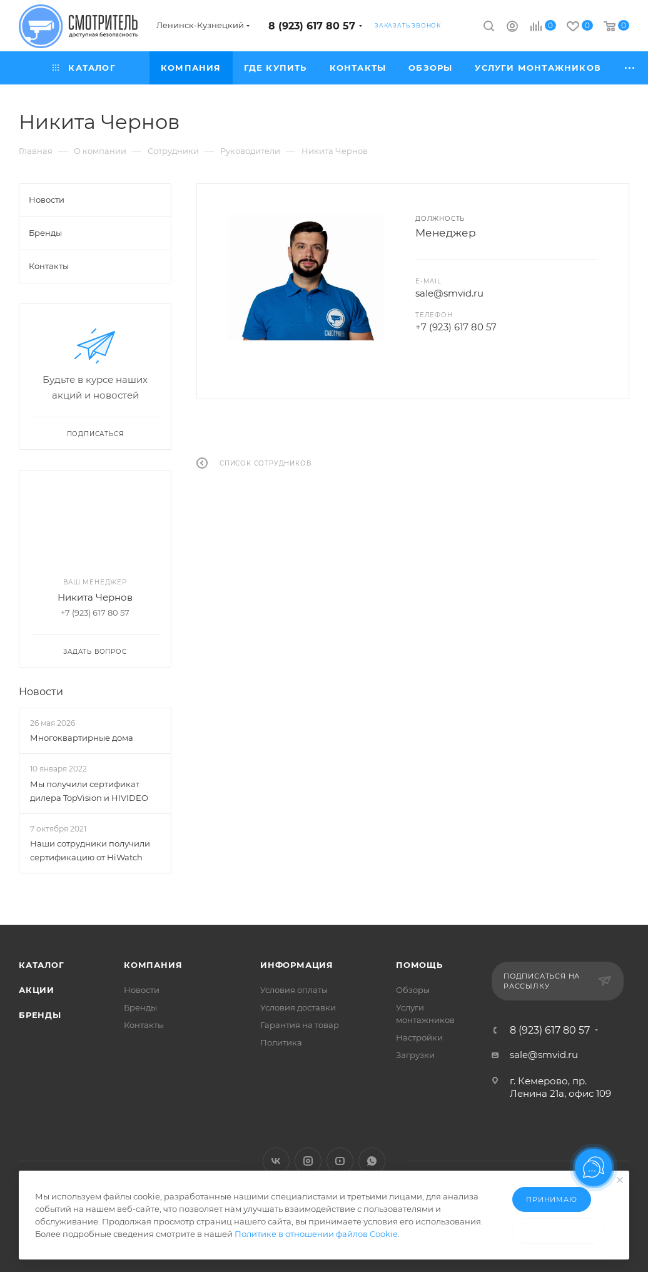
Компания (153, 965)
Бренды (40, 1015)
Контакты (144, 1025)
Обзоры (413, 990)
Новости (41, 692)
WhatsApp (371, 1160)
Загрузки (415, 1055)
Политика (281, 1042)
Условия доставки (298, 1007)
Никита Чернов (95, 597)
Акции (36, 990)
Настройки (419, 1037)
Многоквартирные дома (81, 738)
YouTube (340, 1160)
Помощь (419, 965)
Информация (296, 965)
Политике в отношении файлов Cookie (316, 1234)
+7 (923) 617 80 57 (456, 327)
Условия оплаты (294, 990)
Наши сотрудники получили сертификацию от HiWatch (90, 850)
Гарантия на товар (299, 1025)
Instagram (308, 1160)
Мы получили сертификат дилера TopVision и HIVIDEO (89, 791)
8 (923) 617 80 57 (311, 26)
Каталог (41, 965)
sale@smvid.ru (449, 293)
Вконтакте (276, 1160)
